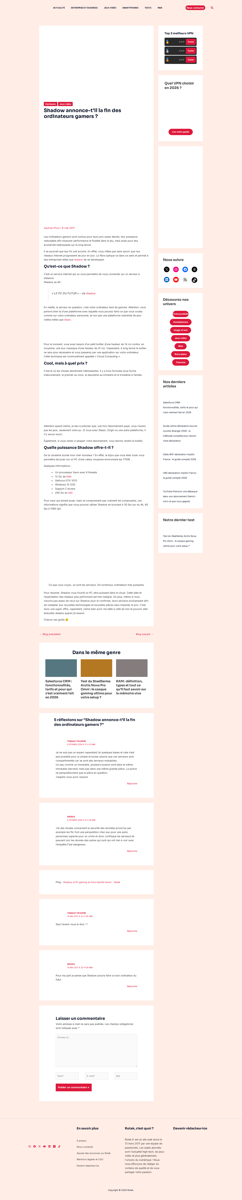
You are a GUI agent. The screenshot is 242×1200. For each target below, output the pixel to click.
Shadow (79, 259)
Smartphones (124, 7)
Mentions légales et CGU (91, 1163)
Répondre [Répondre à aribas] (131, 850)
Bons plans (180, 358)
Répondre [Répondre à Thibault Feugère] (131, 783)
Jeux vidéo (104, 7)
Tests (140, 7)
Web (150, 7)
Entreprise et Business (80, 7)
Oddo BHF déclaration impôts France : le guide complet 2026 (180, 469)
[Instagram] (29, 1150)
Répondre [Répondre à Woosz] (131, 986)
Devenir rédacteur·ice (89, 1169)
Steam (67, 319)
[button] (195, 7)
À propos (82, 1144)
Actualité (56, 7)
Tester (191, 42)
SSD (70, 492)
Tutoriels (180, 367)
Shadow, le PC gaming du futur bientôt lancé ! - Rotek (94, 882)
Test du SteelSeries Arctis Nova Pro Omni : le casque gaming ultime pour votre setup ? (96, 689)
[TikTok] (59, 1150)
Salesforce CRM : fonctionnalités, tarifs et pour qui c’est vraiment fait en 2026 (59, 689)
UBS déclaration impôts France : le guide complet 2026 (178, 493)
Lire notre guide (180, 132)
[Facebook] (34, 1150)
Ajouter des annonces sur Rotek (95, 1157)
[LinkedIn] (49, 1150)
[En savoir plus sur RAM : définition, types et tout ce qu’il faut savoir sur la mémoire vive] (132, 667)
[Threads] (54, 1150)
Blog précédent (50, 634)
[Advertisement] (180, 198)
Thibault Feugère (77, 741)
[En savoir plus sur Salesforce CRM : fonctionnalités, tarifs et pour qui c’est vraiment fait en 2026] (61, 667)
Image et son (180, 332)
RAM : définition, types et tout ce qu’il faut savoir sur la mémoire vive (131, 687)
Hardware (51, 103)
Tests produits (180, 315)
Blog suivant (144, 634)
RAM (69, 476)
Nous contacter (85, 1150)
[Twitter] (39, 1150)
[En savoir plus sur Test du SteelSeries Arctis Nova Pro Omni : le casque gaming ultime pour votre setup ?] (96, 667)
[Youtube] (44, 1150)
